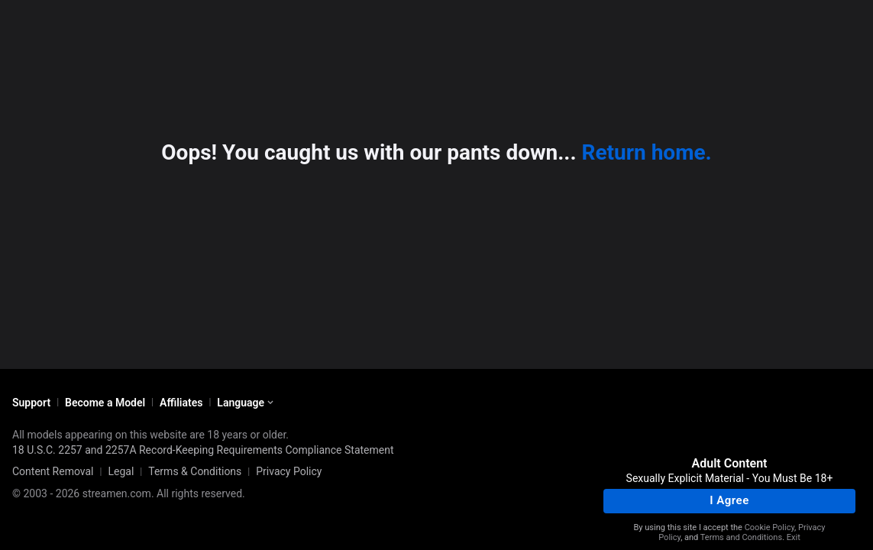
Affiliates (181, 402)
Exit (793, 537)
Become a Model (105, 402)
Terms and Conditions (741, 537)
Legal (121, 471)
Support (31, 402)
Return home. (647, 152)
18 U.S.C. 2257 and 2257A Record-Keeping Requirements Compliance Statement (203, 450)
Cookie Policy (769, 527)
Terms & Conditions (194, 471)
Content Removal (53, 471)
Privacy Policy (289, 471)
